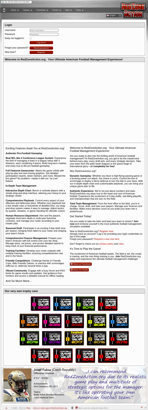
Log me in (41, 42)
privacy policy (106, 244)
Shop (78, 10)
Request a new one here (106, 239)
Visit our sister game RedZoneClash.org (50, 408)
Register (41, 52)
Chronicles (41, 10)
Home (13, 10)
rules (121, 244)
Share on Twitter (79, 270)
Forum (55, 10)
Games (26, 10)
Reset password (41, 48)
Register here (106, 231)
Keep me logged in (14, 38)
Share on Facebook (81, 264)
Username (10, 30)
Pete (28, 408)
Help (67, 10)
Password (10, 34)
